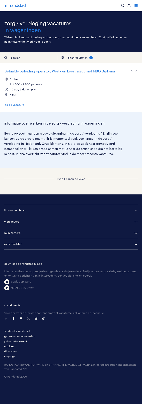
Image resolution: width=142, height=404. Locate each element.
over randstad (13, 244)
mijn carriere (12, 232)
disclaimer (11, 351)
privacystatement (15, 341)
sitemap (9, 356)
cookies (9, 346)
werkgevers (11, 221)
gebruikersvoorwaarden (19, 336)
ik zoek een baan (15, 210)
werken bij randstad (17, 331)
